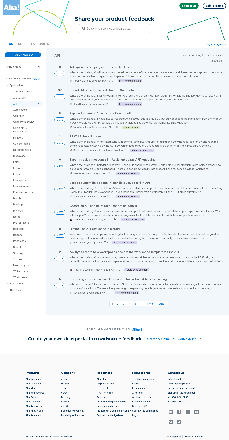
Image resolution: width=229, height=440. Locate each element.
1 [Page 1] (112, 303)
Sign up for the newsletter (181, 392)
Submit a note (175, 379)
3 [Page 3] (124, 303)
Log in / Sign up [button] (216, 44)
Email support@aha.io (179, 383)
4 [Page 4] (130, 303)
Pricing (135, 383)
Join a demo (189, 338)
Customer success (142, 397)
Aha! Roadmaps (34, 379)
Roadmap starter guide (109, 406)
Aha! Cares (66, 406)
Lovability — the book (72, 415)
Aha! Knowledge (34, 410)
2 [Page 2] (118, 303)
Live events (103, 388)
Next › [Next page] (151, 303)
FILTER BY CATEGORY (19, 78)
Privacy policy (173, 436)
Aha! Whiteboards (35, 392)
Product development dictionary (114, 410)
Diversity (65, 397)
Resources (26, 44)
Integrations (138, 388)
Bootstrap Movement (72, 410)
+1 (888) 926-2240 (178, 397)
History (65, 383)
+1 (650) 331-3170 (177, 401)
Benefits (65, 401)
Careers (65, 392)
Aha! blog (102, 379)
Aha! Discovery (34, 383)
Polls (44, 44)
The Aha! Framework (143, 379)
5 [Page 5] (136, 303)
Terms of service (194, 436)
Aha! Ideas (31, 388)
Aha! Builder (32, 397)
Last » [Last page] (162, 303)
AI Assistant (138, 392)
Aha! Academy (33, 415)
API (106, 80)
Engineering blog (106, 383)
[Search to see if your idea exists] (116, 28)
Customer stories (141, 401)
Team (64, 388)
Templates (102, 397)
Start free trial (160, 338)
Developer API (139, 406)
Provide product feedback (182, 388)
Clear (36, 78)
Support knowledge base (110, 415)
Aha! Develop (33, 401)
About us (65, 379)
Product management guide (111, 401)
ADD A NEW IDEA (22, 54)
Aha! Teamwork (34, 406)
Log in (135, 415)
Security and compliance (145, 410)
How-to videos (105, 392)
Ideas (9, 44)
